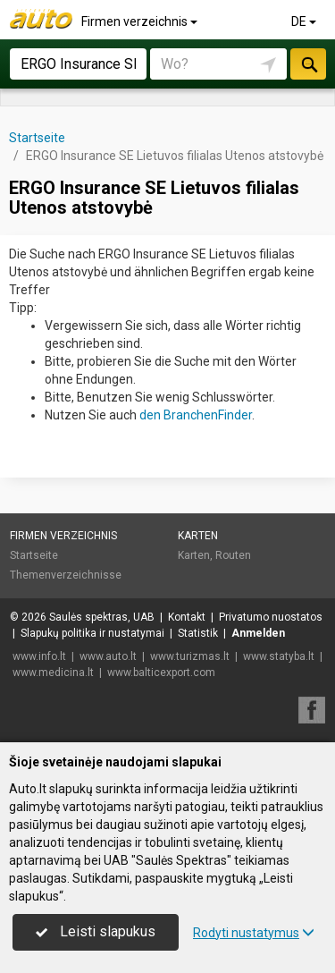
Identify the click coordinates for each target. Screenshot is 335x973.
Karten (198, 535)
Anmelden (258, 633)
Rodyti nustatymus (253, 933)
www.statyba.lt (278, 656)
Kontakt (186, 617)
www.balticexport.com (161, 672)
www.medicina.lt (53, 672)
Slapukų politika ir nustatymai (92, 633)
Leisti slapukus (95, 931)
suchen (308, 63)
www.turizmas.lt (190, 656)
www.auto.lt (108, 656)
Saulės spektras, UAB (102, 617)
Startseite (34, 555)
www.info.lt (39, 656)
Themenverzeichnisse (65, 575)
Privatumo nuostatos (270, 617)
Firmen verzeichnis (140, 21)
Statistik (198, 633)
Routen (233, 555)
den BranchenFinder (195, 415)
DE (305, 21)
